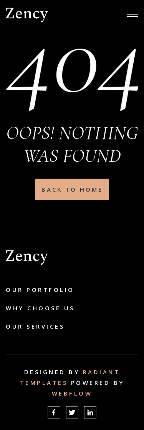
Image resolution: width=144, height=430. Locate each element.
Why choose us (40, 308)
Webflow (72, 393)
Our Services (35, 326)
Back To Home (72, 189)
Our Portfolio (40, 289)
